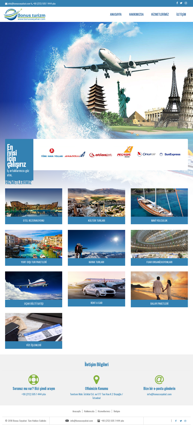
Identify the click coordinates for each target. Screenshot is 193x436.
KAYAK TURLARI (96, 262)
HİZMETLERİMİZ (160, 14)
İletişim (117, 411)
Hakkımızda (89, 411)
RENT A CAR (96, 303)
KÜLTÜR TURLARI (96, 220)
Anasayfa (77, 411)
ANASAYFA (116, 14)
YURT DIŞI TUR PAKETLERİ (34, 262)
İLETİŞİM (181, 14)
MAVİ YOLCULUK (159, 220)
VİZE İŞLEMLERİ (33, 345)
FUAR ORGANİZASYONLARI (159, 262)
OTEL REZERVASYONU (33, 220)
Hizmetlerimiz (104, 411)
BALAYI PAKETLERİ (159, 303)
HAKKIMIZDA (136, 14)
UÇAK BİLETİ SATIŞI (33, 303)
